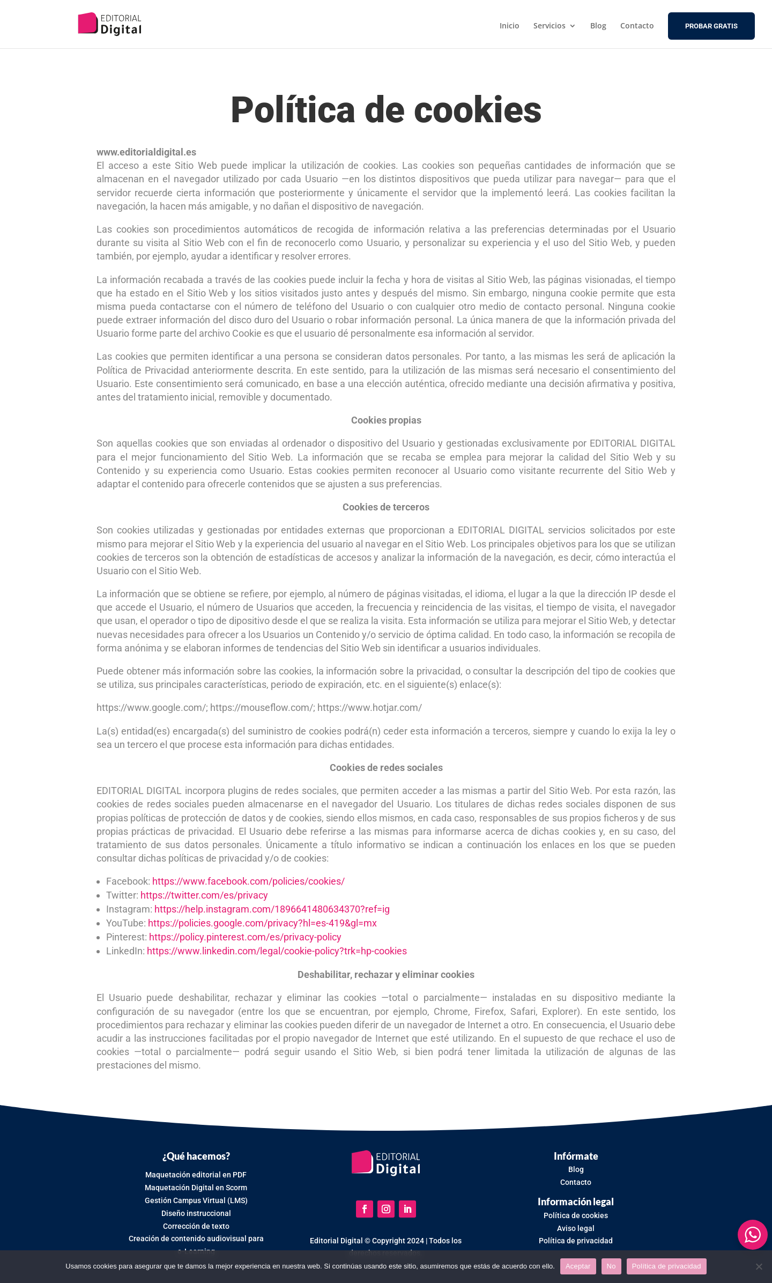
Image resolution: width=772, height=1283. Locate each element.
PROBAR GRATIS (711, 26)
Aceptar (578, 1266)
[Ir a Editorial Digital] (110, 24)
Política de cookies (576, 1215)
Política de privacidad (666, 1266)
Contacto (637, 26)
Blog (598, 26)
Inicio (509, 26)
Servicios (549, 26)
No (611, 1266)
